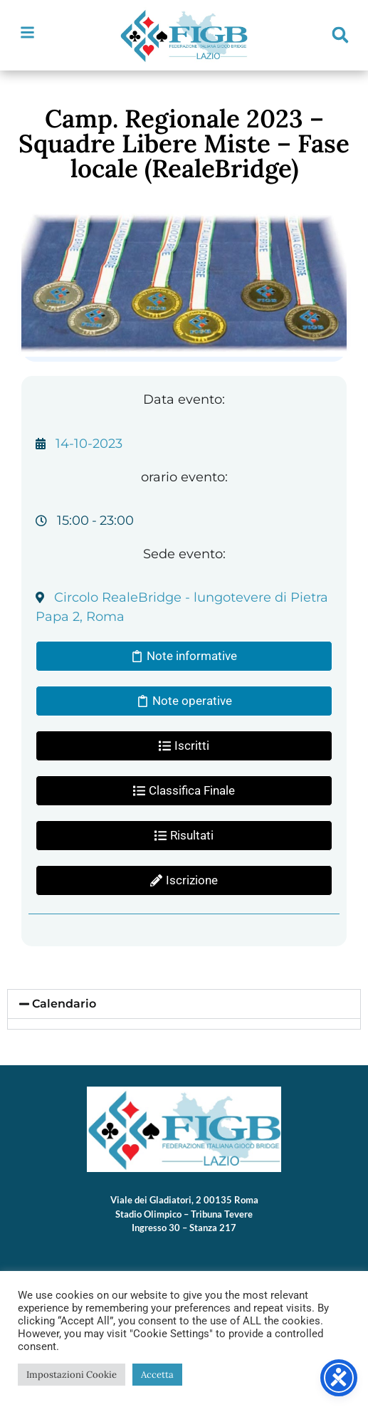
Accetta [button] (157, 1375)
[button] (340, 35)
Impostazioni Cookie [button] (71, 1375)
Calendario (64, 1003)
